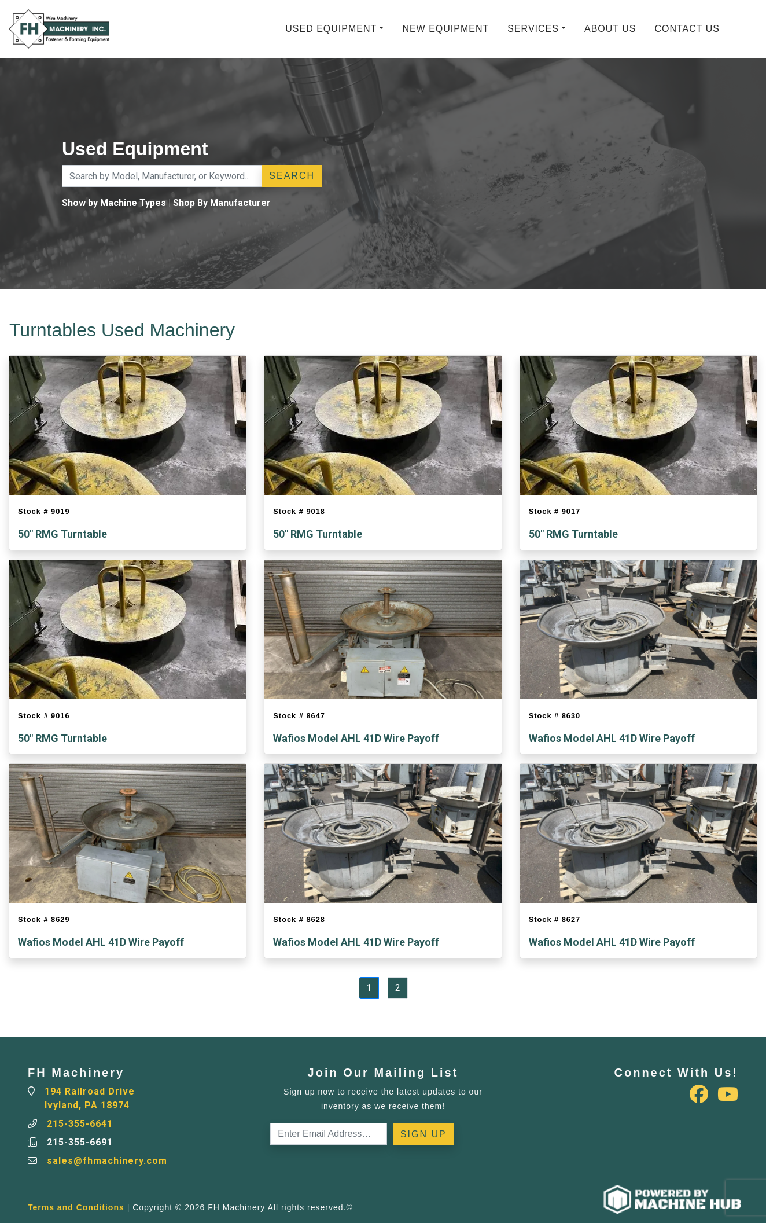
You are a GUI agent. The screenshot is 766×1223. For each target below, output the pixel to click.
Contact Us (687, 29)
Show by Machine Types (114, 202)
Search (292, 176)
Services (533, 29)
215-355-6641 (80, 1123)
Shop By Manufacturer (222, 202)
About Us (610, 29)
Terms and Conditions (76, 1207)
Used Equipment (331, 29)
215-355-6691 (80, 1142)
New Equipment (445, 29)
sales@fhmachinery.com (107, 1160)
